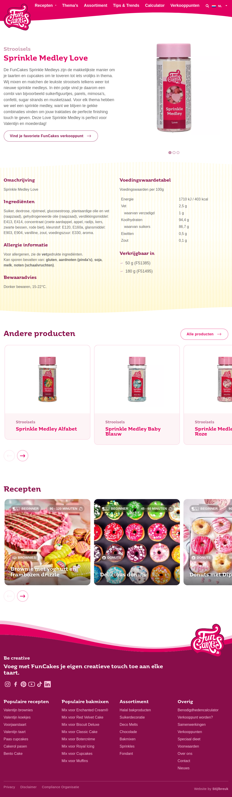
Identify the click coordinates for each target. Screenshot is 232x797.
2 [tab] (174, 152)
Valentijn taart (15, 732)
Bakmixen (127, 739)
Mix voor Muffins (75, 761)
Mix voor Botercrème (78, 739)
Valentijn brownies (18, 710)
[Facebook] (15, 684)
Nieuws (183, 768)
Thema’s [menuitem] (70, 5)
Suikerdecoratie (132, 717)
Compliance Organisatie (60, 787)
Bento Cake (13, 754)
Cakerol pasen (15, 746)
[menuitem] (220, 5)
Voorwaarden (188, 746)
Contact (184, 761)
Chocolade (128, 732)
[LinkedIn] (47, 684)
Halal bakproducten (135, 710)
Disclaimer (28, 787)
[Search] (207, 6)
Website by (211, 789)
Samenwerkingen (192, 724)
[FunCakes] (17, 17)
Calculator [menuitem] (154, 5)
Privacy (9, 787)
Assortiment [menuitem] (95, 5)
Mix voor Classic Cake (79, 732)
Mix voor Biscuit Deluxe (80, 724)
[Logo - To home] (208, 641)
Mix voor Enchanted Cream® (85, 710)
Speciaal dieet (189, 739)
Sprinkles (127, 746)
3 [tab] (177, 152)
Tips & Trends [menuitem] (126, 5)
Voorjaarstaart (15, 724)
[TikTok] (40, 684)
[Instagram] (8, 684)
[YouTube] (32, 684)
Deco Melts (129, 724)
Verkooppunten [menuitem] (184, 5)
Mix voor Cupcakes (77, 754)
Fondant (126, 754)
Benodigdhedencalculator (198, 710)
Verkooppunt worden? (195, 717)
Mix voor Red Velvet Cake (82, 717)
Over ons (185, 754)
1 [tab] (170, 152)
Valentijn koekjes (17, 717)
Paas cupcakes (16, 739)
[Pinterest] (23, 684)
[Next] (22, 457)
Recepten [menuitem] (44, 5)
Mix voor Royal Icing (78, 746)
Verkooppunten (190, 732)
